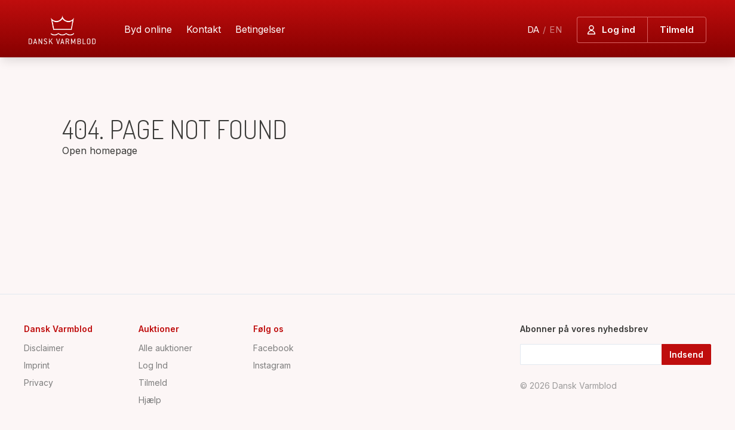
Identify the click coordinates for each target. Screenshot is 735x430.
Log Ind (153, 365)
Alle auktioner (165, 348)
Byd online (148, 29)
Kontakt (203, 29)
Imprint (37, 365)
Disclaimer (44, 348)
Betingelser (260, 29)
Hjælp (150, 400)
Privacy (38, 382)
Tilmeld (153, 382)
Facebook (273, 348)
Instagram (272, 365)
